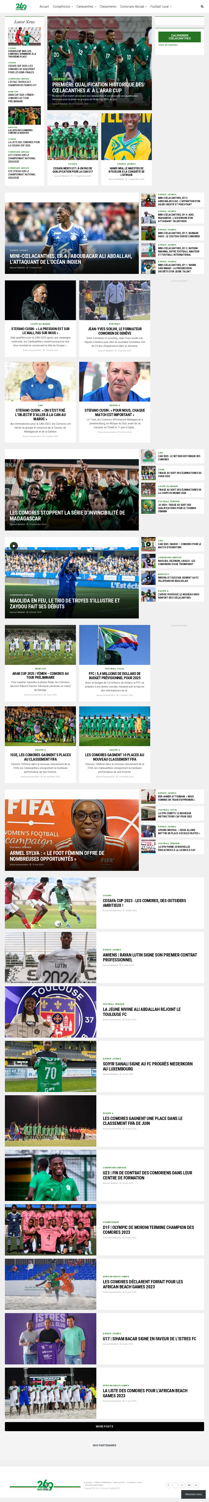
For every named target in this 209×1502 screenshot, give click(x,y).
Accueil (44, 6)
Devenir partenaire (94, 1489)
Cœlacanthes (85, 6)
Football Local (159, 6)
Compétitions (61, 6)
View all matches (168, 44)
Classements (108, 6)
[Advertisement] (179, 306)
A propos (88, 1487)
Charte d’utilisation (103, 1487)
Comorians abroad (132, 6)
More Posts (104, 1430)
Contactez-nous (134, 1487)
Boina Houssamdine (32, 354)
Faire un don (119, 1487)
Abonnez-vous (193, 1494)
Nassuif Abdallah (60, 104)
